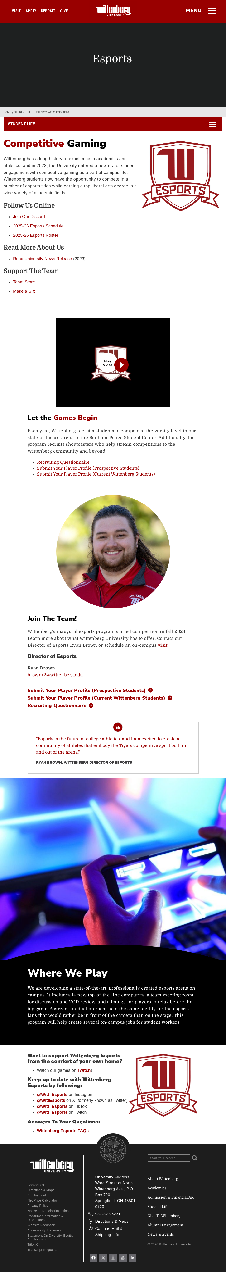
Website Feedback (41, 1225)
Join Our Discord (29, 216)
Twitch (84, 1070)
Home (7, 112)
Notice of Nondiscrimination (48, 1211)
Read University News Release (42, 258)
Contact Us (36, 1185)
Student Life (23, 112)
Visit (16, 11)
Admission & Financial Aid (171, 1197)
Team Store (24, 282)
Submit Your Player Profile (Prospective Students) (88, 468)
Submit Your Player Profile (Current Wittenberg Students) (96, 474)
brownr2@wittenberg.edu (55, 674)
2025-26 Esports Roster (35, 235)
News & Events (161, 1234)
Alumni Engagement (165, 1225)
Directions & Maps (41, 1190)
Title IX (33, 1244)
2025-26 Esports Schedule (38, 226)
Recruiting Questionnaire (63, 462)
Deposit (48, 11)
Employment (37, 1195)
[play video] (113, 363)
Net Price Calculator (42, 1200)
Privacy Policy (38, 1206)
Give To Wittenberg (164, 1216)
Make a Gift (24, 291)
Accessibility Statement (45, 1230)
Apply (31, 11)
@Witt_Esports (52, 1112)
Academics (157, 1188)
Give (64, 11)
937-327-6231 (108, 1214)
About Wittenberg (163, 1179)
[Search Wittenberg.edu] (169, 1158)
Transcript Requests (42, 1250)
